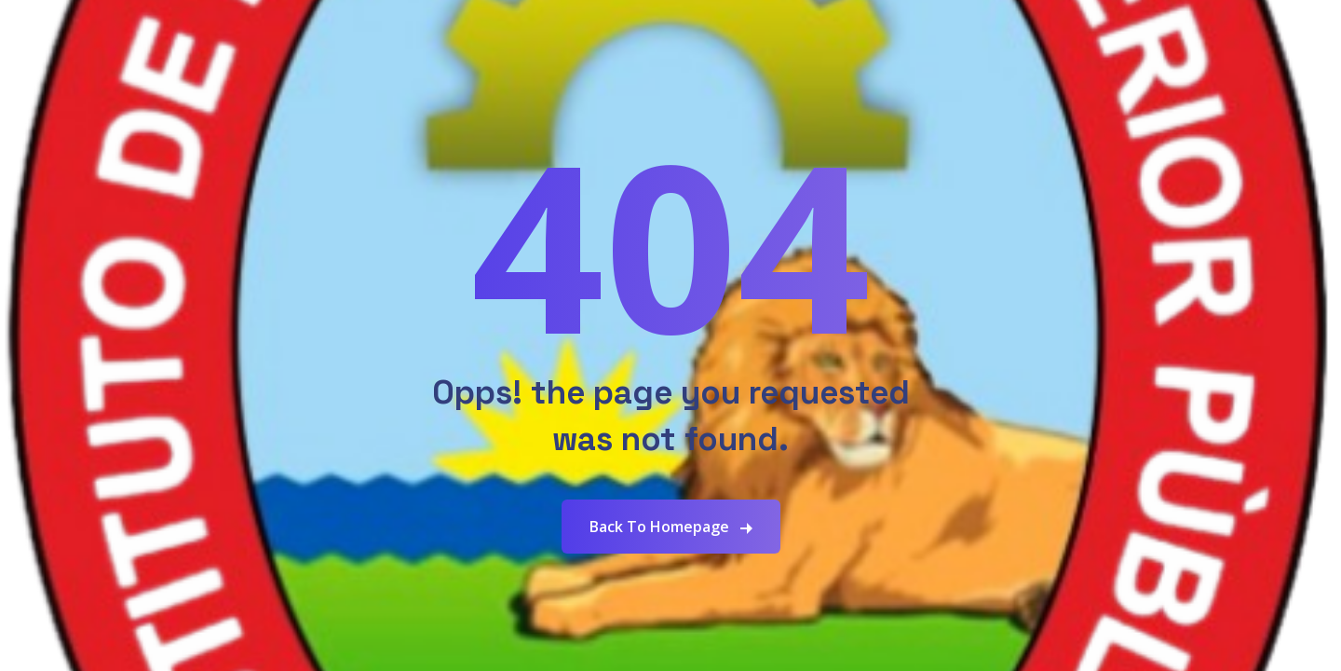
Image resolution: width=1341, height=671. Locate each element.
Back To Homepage (659, 526)
